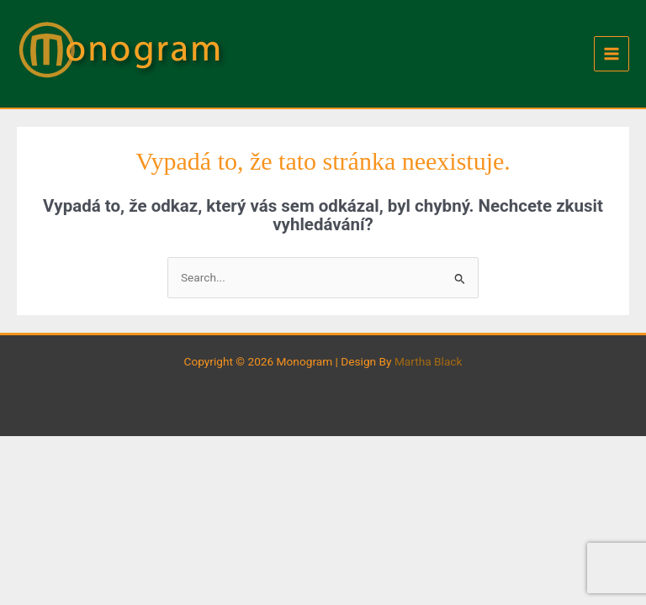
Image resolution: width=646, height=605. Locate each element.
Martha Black (428, 361)
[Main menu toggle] (612, 54)
